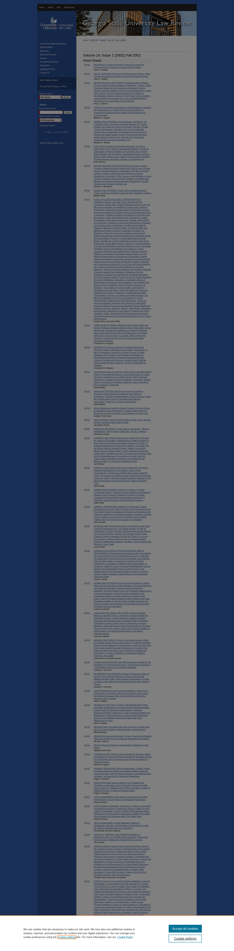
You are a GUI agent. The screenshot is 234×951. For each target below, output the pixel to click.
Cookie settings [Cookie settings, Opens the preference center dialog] (185, 938)
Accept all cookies (185, 928)
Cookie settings (67, 937)
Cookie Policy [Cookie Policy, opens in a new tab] (125, 937)
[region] (117, 933)
